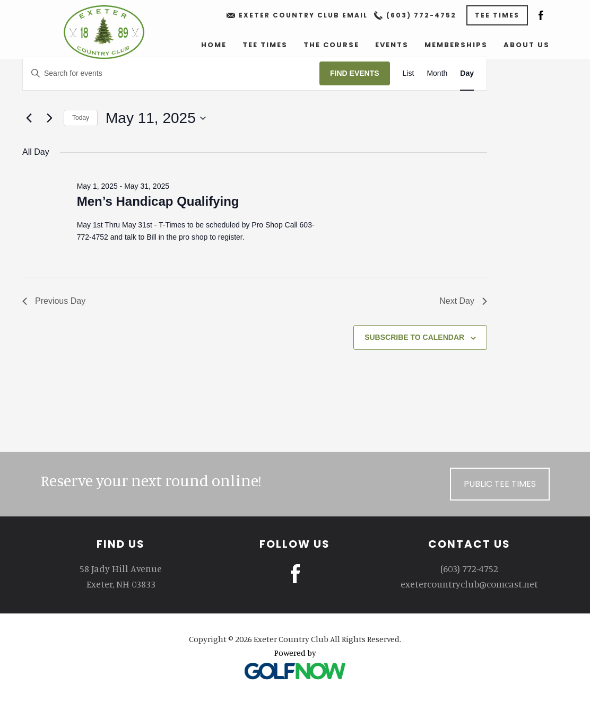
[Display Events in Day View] (467, 73)
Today (80, 117)
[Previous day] (28, 118)
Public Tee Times (500, 484)
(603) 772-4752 (421, 15)
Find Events (354, 73)
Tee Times (497, 15)
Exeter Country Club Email (303, 15)
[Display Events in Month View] (437, 73)
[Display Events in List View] (408, 73)
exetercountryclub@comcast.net (469, 584)
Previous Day (53, 300)
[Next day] (49, 118)
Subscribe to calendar (414, 337)
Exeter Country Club (104, 32)
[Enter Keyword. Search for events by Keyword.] (171, 73)
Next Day (463, 300)
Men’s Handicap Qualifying (158, 201)
